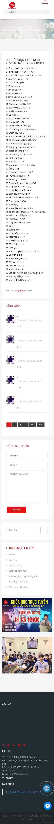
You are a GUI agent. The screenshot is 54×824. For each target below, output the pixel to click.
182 (32, 424)
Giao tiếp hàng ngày (16, 570)
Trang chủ (6, 27)
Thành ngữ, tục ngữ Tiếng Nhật (22, 576)
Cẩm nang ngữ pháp (17, 587)
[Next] (40, 424)
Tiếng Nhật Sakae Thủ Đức (22, 792)
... (25, 424)
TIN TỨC (11, 554)
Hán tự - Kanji (14, 565)
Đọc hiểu (11, 560)
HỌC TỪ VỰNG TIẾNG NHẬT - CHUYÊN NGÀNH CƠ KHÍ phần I (24, 31)
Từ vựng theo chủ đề (22, 27)
